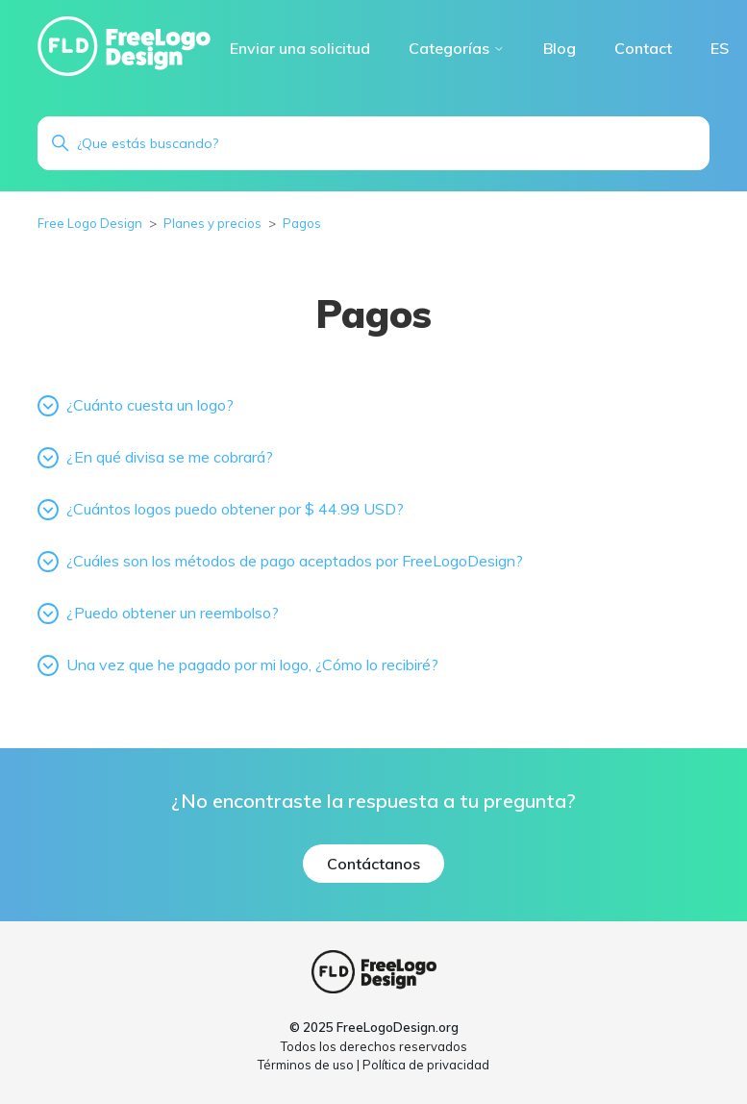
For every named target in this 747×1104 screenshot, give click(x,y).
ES (719, 48)
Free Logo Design (89, 223)
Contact (643, 48)
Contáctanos (373, 863)
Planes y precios (212, 223)
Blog (559, 48)
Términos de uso (306, 1064)
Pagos (302, 223)
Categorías (457, 48)
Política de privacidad (425, 1064)
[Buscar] (373, 143)
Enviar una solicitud (300, 48)
